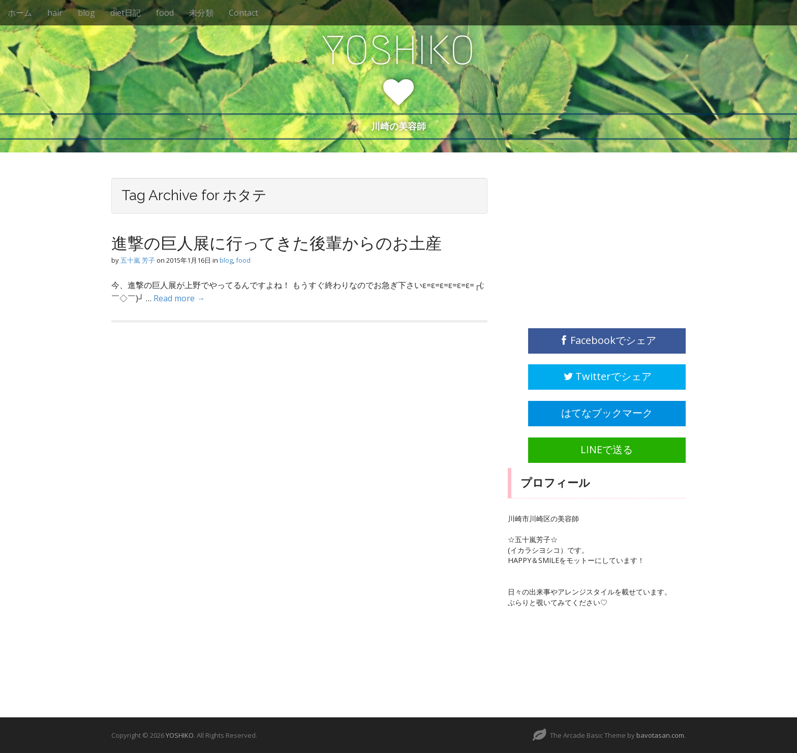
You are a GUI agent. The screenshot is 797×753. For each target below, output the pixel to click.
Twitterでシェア (607, 376)
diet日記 (125, 12)
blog (86, 12)
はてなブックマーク (607, 413)
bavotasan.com (660, 735)
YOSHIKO (398, 50)
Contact (243, 12)
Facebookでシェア (607, 340)
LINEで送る (606, 449)
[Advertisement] (584, 241)
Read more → (179, 298)
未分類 (201, 12)
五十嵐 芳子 (137, 260)
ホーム (20, 12)
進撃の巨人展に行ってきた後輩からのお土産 (276, 243)
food (165, 12)
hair (55, 12)
